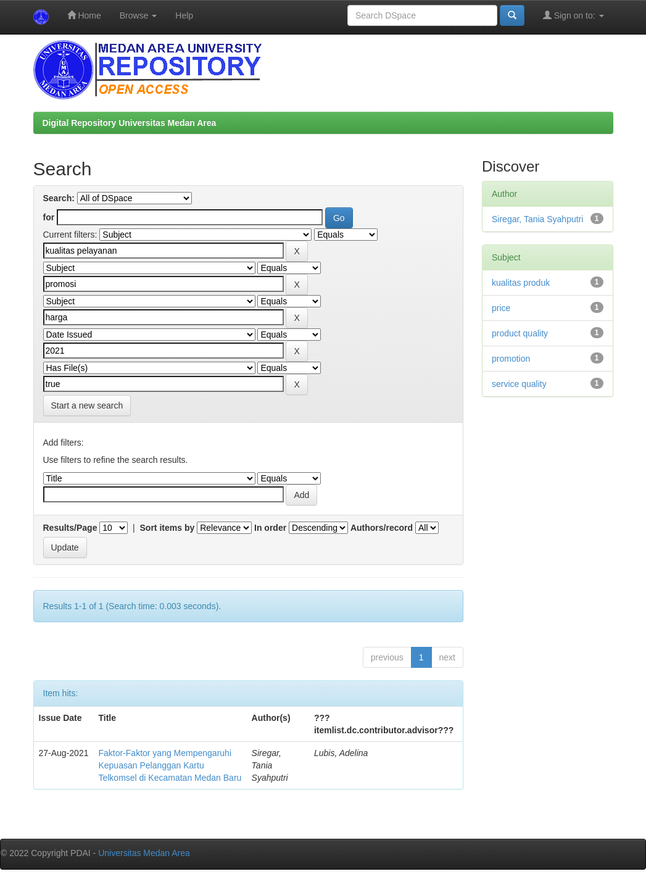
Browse (138, 15)
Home (84, 15)
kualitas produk (521, 283)
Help (184, 15)
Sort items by (167, 528)
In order (270, 528)
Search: (59, 198)
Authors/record (381, 528)
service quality (519, 384)
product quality (520, 333)
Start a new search (87, 405)
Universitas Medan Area (144, 853)
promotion (511, 359)
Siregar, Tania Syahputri (537, 219)
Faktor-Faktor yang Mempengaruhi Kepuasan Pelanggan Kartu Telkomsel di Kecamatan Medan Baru (169, 765)
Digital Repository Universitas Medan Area (130, 123)
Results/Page (70, 528)
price (501, 308)
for (49, 217)
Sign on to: (573, 15)
